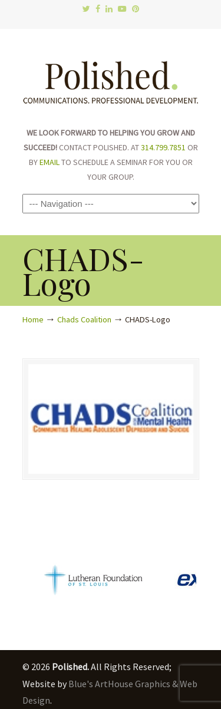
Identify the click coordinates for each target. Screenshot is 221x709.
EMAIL (49, 162)
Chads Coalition (84, 319)
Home (33, 319)
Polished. (110, 76)
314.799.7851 (163, 147)
